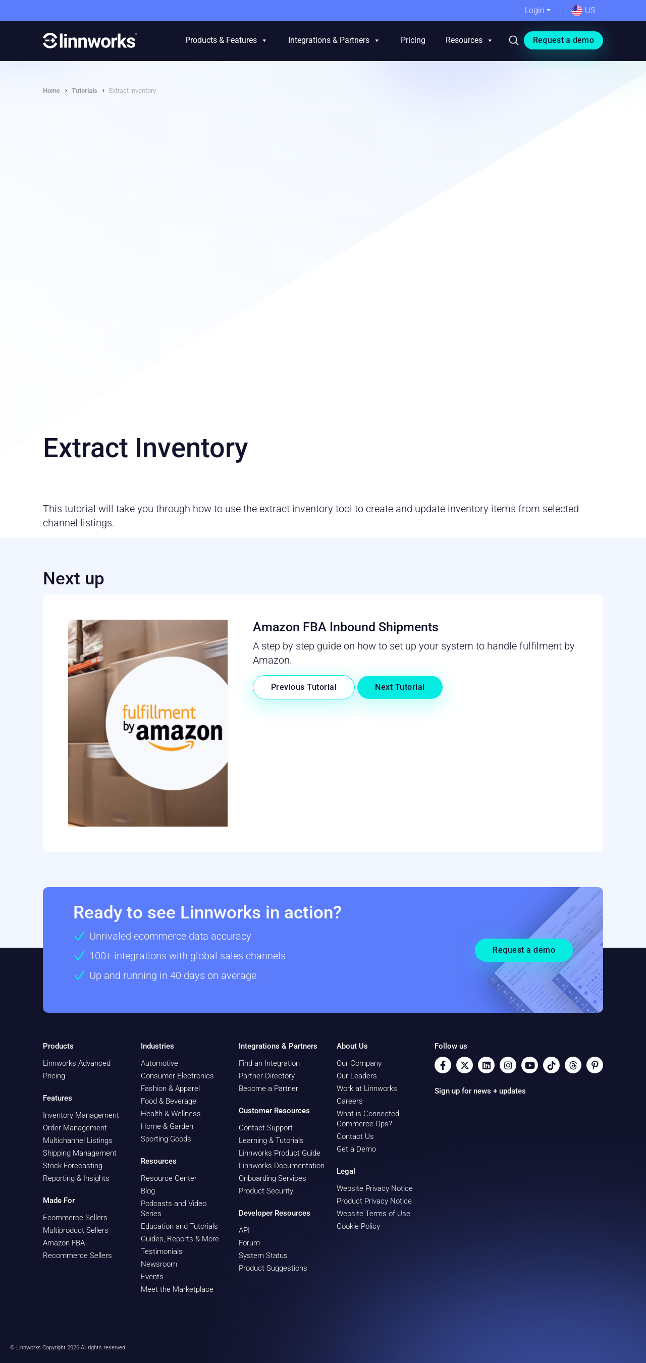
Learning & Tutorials (271, 1140)
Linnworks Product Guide (279, 1153)
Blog (148, 1190)
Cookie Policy (358, 1226)
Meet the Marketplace (177, 1289)
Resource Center (169, 1178)
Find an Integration (269, 1063)
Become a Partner (268, 1088)
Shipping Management (80, 1153)
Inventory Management (81, 1115)
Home (51, 90)
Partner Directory (267, 1075)
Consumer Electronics (177, 1075)
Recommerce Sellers (77, 1255)
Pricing (413, 40)
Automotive (159, 1063)
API (244, 1230)
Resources (470, 40)
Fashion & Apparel (170, 1088)
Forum (249, 1242)
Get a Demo (356, 1149)
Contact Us (355, 1136)
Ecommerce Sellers (75, 1217)
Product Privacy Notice (374, 1201)
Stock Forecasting (72, 1165)
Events (152, 1276)
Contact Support (266, 1127)
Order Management (75, 1127)
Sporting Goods (166, 1138)
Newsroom (159, 1264)
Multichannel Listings (78, 1140)
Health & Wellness (171, 1113)
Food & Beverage (168, 1101)
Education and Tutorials (179, 1226)
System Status (263, 1255)
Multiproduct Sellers (76, 1230)
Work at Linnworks (367, 1088)
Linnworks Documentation (282, 1165)
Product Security (266, 1190)
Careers (350, 1101)
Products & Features (226, 40)
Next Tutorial (400, 687)
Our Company (359, 1063)
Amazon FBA (64, 1242)
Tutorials (84, 90)
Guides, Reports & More (180, 1238)
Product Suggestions (273, 1268)
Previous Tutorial (304, 687)
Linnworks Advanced (77, 1063)
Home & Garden (167, 1126)
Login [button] (535, 10)
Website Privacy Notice (375, 1188)
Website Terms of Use (373, 1213)
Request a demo (563, 40)
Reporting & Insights (76, 1178)
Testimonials (162, 1251)
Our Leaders (357, 1075)
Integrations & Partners (334, 40)
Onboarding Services (272, 1178)
